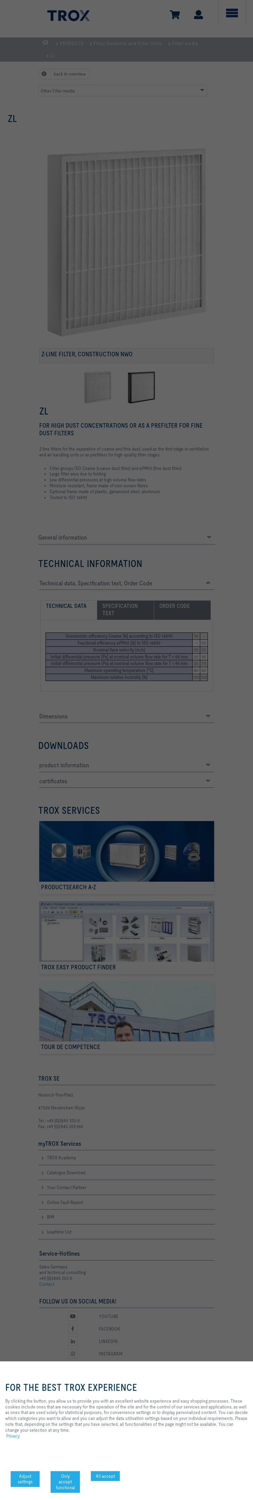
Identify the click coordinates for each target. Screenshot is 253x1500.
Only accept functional (65, 1482)
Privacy (13, 1436)
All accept (105, 1476)
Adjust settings (25, 1479)
